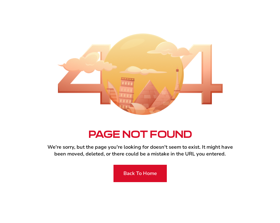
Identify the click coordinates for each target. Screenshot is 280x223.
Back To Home (140, 173)
